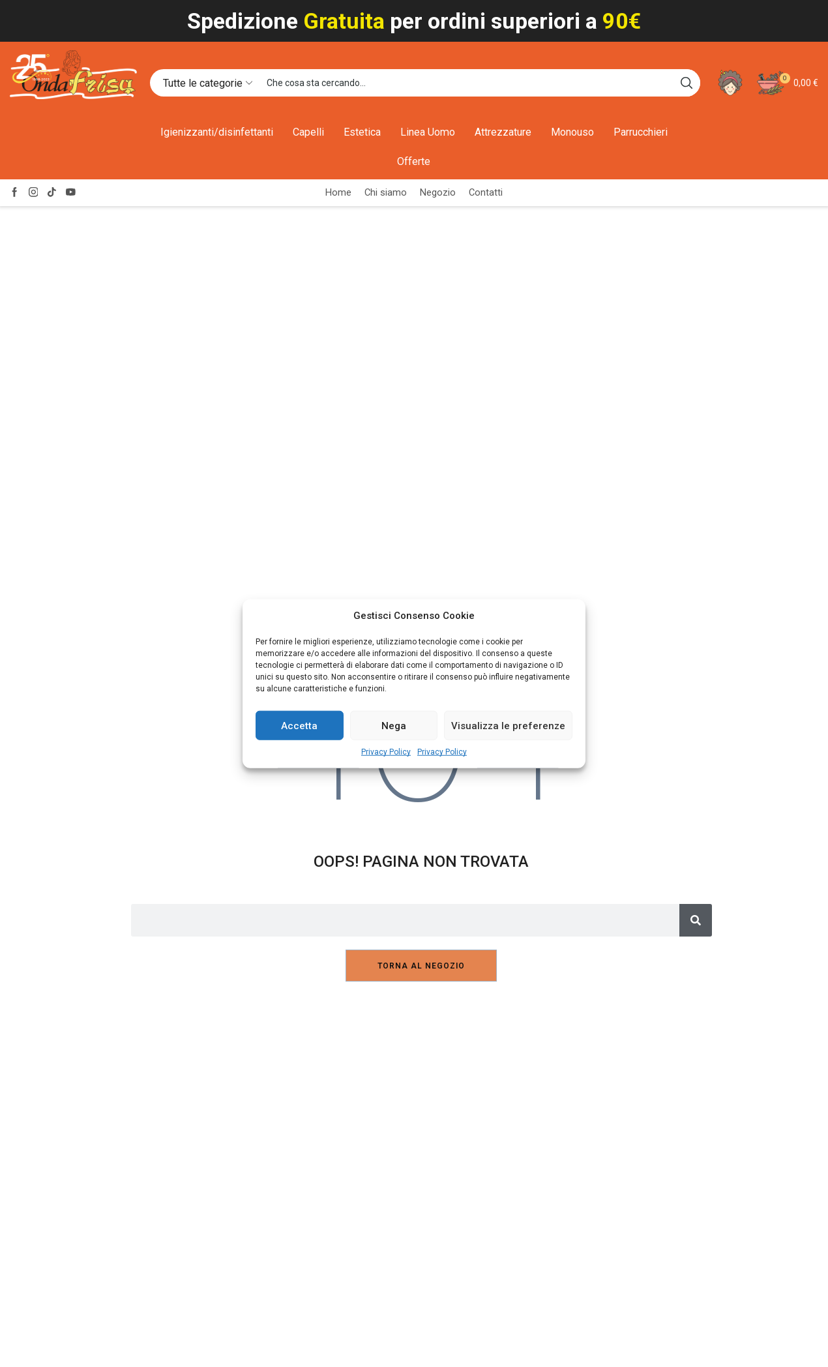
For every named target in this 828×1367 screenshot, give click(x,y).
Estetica (362, 132)
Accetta (299, 726)
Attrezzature (503, 132)
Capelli (308, 132)
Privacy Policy (386, 752)
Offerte (413, 161)
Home (338, 192)
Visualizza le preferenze (508, 726)
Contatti (486, 192)
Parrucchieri (641, 132)
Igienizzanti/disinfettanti (216, 132)
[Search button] (686, 83)
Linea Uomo (427, 132)
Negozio (438, 192)
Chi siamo (385, 192)
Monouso (572, 132)
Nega (393, 726)
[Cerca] (695, 920)
